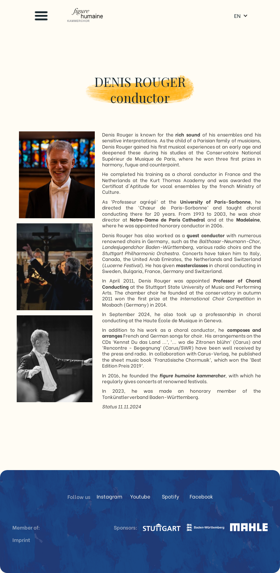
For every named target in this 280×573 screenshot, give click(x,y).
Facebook (201, 496)
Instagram (109, 496)
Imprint (21, 539)
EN (237, 15)
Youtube (140, 496)
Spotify (170, 496)
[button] (41, 15)
